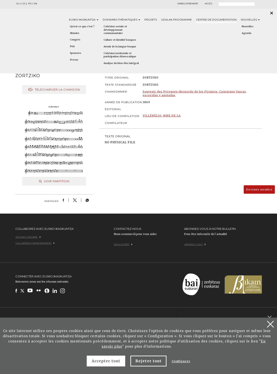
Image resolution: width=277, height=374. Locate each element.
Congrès (75, 39)
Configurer (181, 361)
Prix (72, 46)
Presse (74, 59)
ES (23, 4)
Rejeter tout (148, 361)
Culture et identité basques (120, 39)
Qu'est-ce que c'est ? (82, 26)
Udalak (176, 19)
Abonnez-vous (195, 244)
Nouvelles (250, 19)
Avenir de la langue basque (120, 46)
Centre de (216, 19)
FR (29, 4)
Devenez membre (259, 189)
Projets (150, 19)
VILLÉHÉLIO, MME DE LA (162, 115)
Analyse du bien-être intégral (121, 63)
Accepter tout (106, 361)
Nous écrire (123, 244)
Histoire (74, 33)
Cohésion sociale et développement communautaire (115, 30)
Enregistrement (188, 4)
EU (18, 4)
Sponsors (75, 52)
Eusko (83, 19)
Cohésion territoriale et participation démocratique (120, 55)
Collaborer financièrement (35, 243)
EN (35, 4)
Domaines (121, 19)
